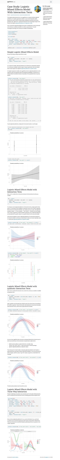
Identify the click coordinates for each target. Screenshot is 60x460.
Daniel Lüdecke (15, 457)
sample (15, 44)
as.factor (17, 41)
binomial (16, 61)
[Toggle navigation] (51, 2)
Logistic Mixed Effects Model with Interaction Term (47, 13)
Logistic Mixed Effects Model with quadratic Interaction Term (47, 18)
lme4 (13, 32)
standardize (26, 47)
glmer (12, 57)
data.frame (14, 39)
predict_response (12, 78)
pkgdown (47, 457)
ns (36, 412)
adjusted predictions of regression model (24, 23)
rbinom (16, 40)
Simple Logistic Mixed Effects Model (47, 9)
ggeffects (10, 1)
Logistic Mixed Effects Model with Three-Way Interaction (47, 23)
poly (22, 296)
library (10, 31)
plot (9, 129)
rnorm (16, 42)
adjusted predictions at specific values (28, 68)
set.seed (10, 36)
